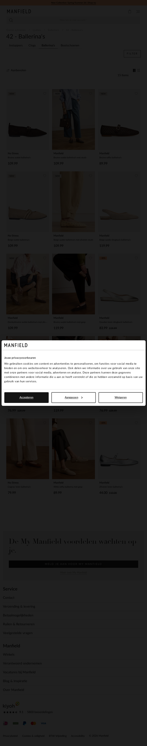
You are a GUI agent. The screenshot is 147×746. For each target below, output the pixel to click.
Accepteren (26, 397)
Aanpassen (74, 397)
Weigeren (121, 397)
